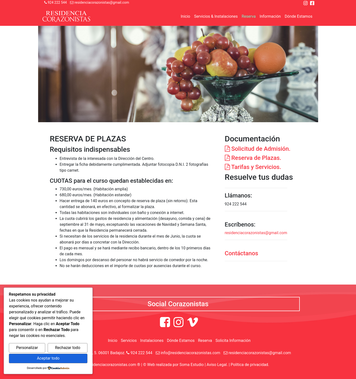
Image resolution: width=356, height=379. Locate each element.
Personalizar (27, 347)
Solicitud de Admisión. (258, 148)
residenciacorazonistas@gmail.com (99, 2)
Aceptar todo (48, 358)
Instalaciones (151, 340)
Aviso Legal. (217, 364)
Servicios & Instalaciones (216, 16)
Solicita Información (233, 340)
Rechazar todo (67, 347)
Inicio (185, 16)
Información (270, 16)
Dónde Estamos (299, 16)
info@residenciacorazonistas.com (188, 352)
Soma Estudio (191, 364)
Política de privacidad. (250, 364)
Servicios (129, 340)
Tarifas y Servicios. (253, 167)
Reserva (249, 16)
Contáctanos (241, 253)
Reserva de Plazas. (253, 157)
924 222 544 (55, 2)
